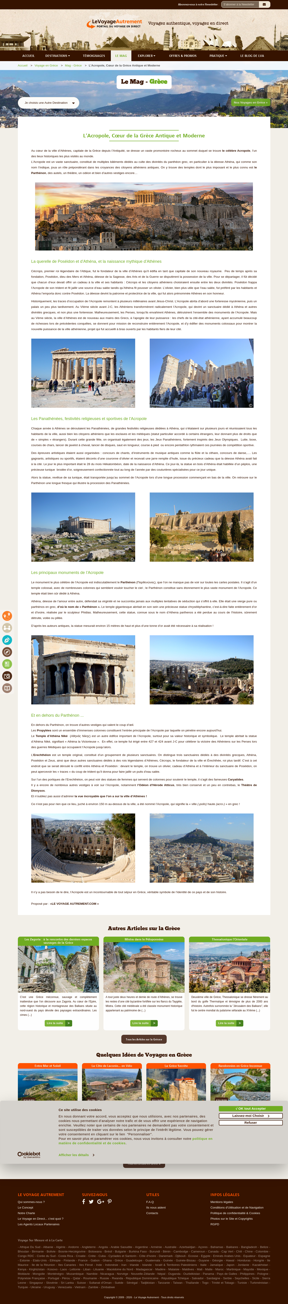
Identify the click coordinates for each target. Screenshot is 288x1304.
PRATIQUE (219, 56)
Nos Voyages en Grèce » (251, 102)
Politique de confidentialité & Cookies (235, 1213)
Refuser (250, 1263)
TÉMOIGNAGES (94, 56)
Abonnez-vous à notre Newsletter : (199, 4)
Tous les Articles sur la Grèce (144, 1039)
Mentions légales (221, 1202)
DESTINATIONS (58, 56)
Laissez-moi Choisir (250, 1256)
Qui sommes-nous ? (31, 1202)
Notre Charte (26, 1213)
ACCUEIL (28, 56)
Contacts (152, 1213)
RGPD (214, 1224)
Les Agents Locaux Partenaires (39, 1224)
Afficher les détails (74, 1295)
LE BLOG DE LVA (252, 56)
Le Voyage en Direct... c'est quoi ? (40, 1218)
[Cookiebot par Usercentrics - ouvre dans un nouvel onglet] (28, 1295)
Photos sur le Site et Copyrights (231, 1218)
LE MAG (121, 56)
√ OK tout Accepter (250, 1249)
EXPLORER (147, 56)
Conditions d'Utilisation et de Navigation (236, 1207)
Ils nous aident (156, 1207)
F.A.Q (150, 1202)
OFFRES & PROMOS (183, 56)
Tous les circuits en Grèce (144, 1163)
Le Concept (25, 1207)
